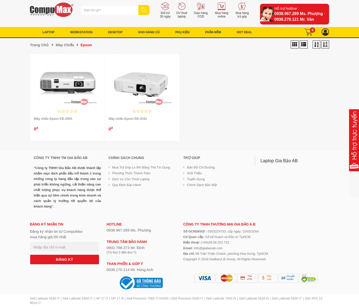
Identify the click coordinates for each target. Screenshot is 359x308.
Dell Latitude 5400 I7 (77, 298)
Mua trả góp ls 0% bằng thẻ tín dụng (141, 167)
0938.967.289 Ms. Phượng (298, 14)
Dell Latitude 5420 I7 (287, 298)
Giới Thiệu (194, 173)
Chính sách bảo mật (202, 185)
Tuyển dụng (196, 179)
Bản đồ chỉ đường (201, 167)
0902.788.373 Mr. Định (126, 248)
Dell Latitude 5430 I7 (45, 298)
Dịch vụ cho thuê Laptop (131, 179)
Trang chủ (39, 45)
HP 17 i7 (102, 298)
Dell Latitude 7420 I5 (221, 298)
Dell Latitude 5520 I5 (254, 298)
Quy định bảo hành (126, 185)
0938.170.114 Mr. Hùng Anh (130, 270)
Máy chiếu (65, 45)
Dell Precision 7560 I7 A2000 (147, 298)
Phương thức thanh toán (131, 173)
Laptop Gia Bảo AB (279, 160)
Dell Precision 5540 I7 (187, 298)
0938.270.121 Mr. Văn (294, 19)
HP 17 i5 (117, 298)
